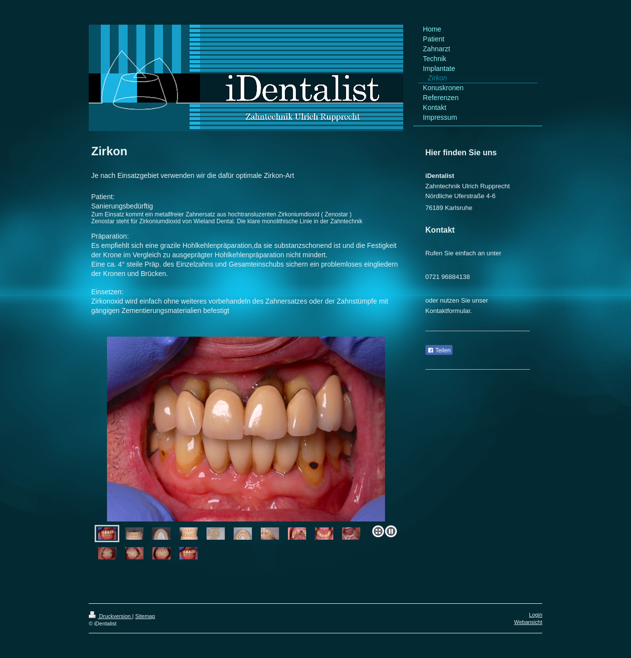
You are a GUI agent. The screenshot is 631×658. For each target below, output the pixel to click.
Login (535, 615)
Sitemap (145, 616)
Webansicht (528, 622)
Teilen (439, 350)
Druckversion (110, 616)
